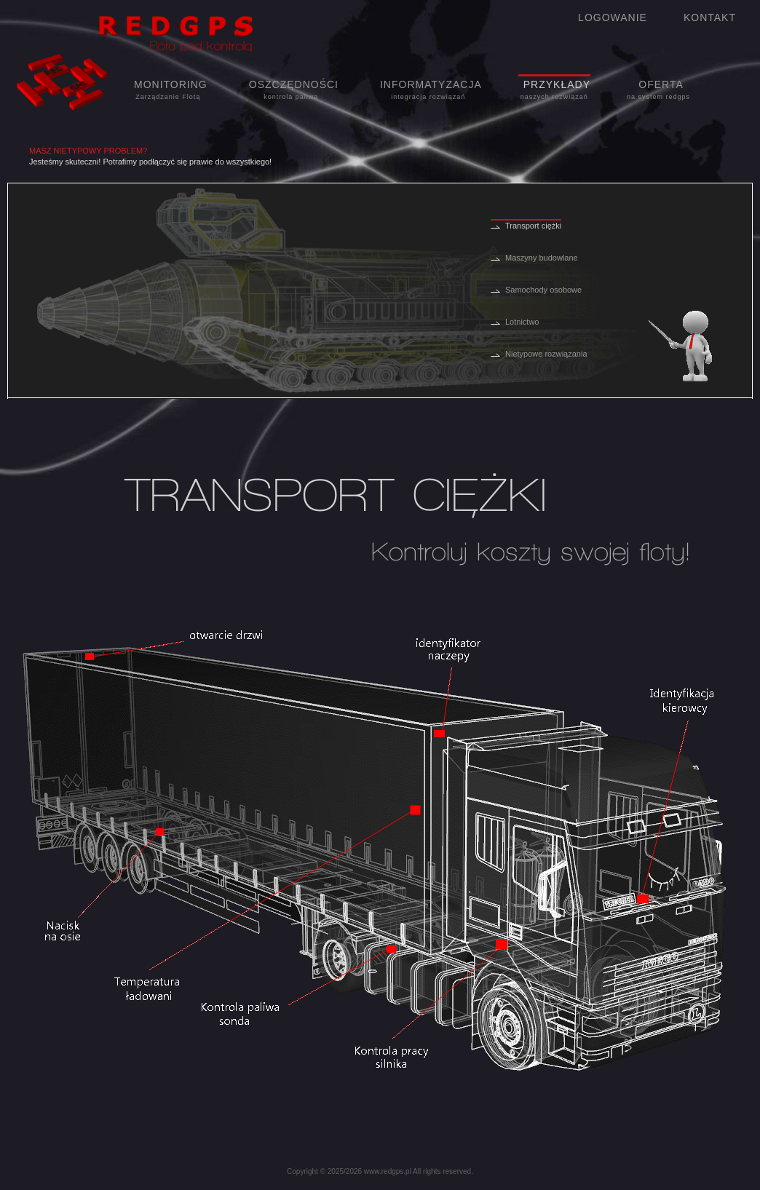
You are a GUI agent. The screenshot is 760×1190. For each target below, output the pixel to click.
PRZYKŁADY (554, 90)
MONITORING (168, 90)
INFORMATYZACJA (428, 90)
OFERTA (658, 90)
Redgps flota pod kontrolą (158, 33)
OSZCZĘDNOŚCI (291, 90)
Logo (63, 83)
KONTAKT (710, 17)
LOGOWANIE (612, 17)
